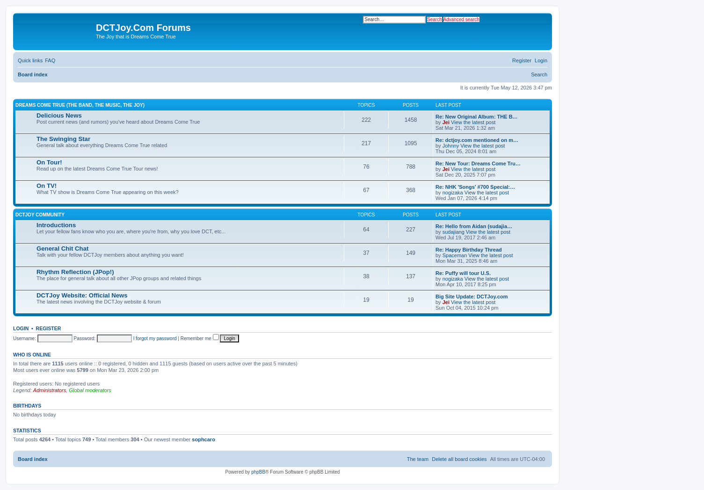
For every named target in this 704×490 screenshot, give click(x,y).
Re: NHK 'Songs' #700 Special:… (475, 187)
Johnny (451, 145)
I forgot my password (155, 338)
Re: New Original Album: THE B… (476, 116)
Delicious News (59, 115)
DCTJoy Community (40, 214)
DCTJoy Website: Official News (82, 295)
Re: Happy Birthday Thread (468, 249)
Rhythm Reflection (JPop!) (75, 271)
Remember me (200, 338)
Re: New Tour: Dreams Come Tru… (478, 163)
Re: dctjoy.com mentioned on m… (476, 140)
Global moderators (90, 390)
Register (48, 328)
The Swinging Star (63, 138)
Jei (446, 122)
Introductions (56, 225)
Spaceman (455, 255)
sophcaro (203, 439)
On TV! (46, 185)
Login (21, 328)
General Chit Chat (62, 248)
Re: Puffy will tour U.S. (463, 273)
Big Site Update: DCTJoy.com (471, 296)
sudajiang (453, 232)
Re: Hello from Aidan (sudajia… (473, 226)
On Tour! (49, 162)
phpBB (258, 472)
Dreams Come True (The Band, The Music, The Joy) (80, 105)
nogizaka (453, 192)
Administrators (49, 390)
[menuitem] (50, 60)
